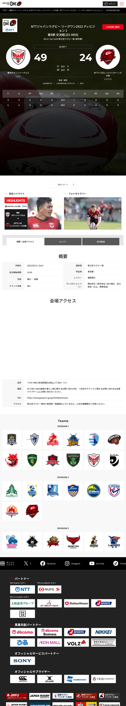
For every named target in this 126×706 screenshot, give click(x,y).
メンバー (63, 241)
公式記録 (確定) (113, 26)
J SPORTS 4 (47, 83)
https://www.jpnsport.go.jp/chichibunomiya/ (47, 397)
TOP (4, 10)
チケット (110, 4)
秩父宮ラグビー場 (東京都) (70, 38)
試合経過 (101, 241)
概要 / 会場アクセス (25, 241)
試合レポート (63, 184)
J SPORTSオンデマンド (65, 83)
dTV (81, 83)
